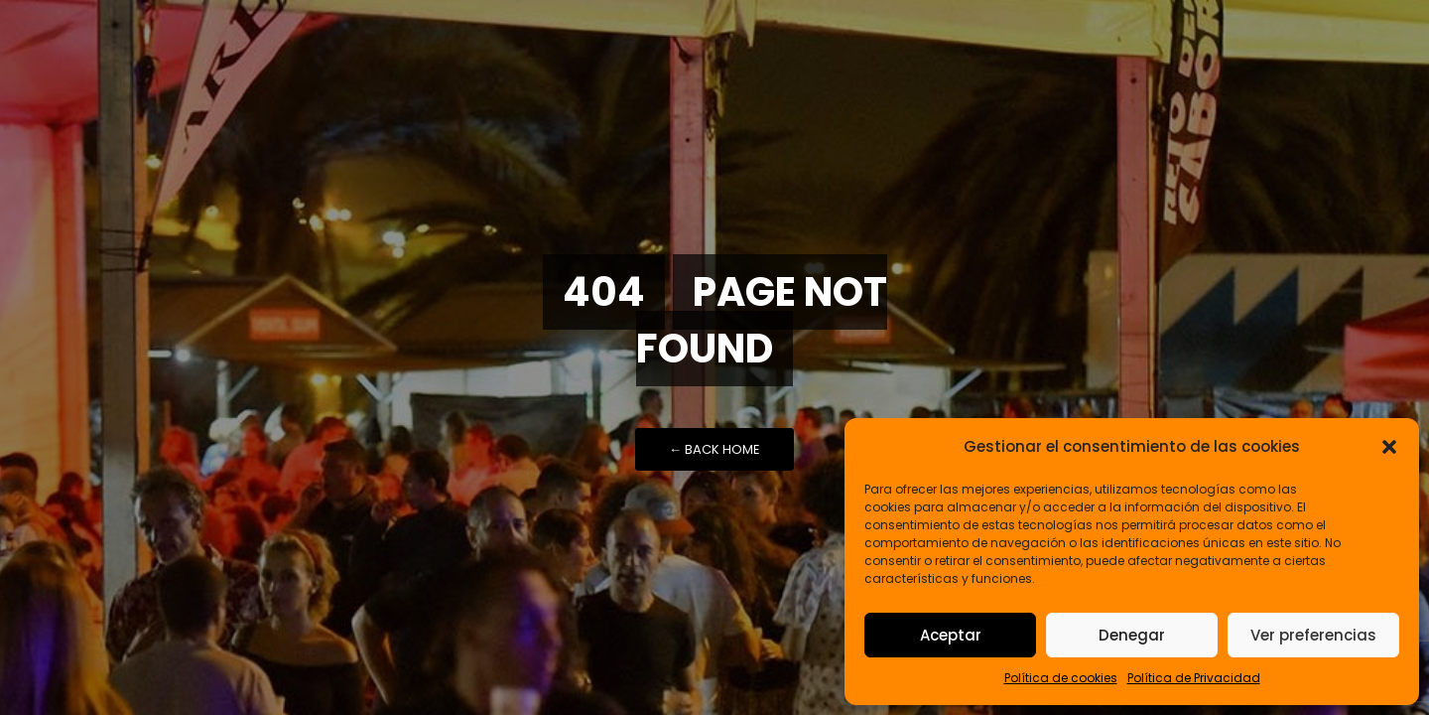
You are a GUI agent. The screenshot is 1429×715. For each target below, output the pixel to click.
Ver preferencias (1313, 635)
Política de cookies (1060, 677)
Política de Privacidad (1193, 677)
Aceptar (950, 635)
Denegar (1132, 635)
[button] (1389, 447)
